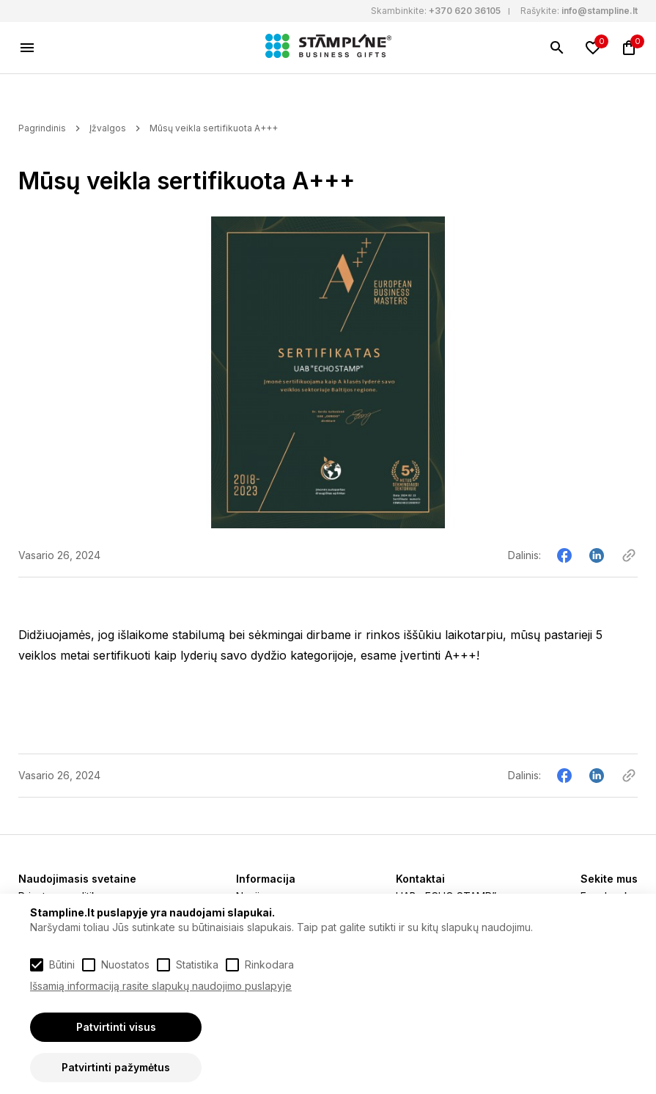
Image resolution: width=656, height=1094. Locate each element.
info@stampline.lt (599, 10)
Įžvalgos (107, 128)
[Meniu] (27, 47)
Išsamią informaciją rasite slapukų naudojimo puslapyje (161, 986)
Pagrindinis (42, 128)
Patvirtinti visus (116, 1027)
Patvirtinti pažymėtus (116, 1067)
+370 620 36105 (465, 10)
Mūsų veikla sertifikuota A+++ (214, 128)
